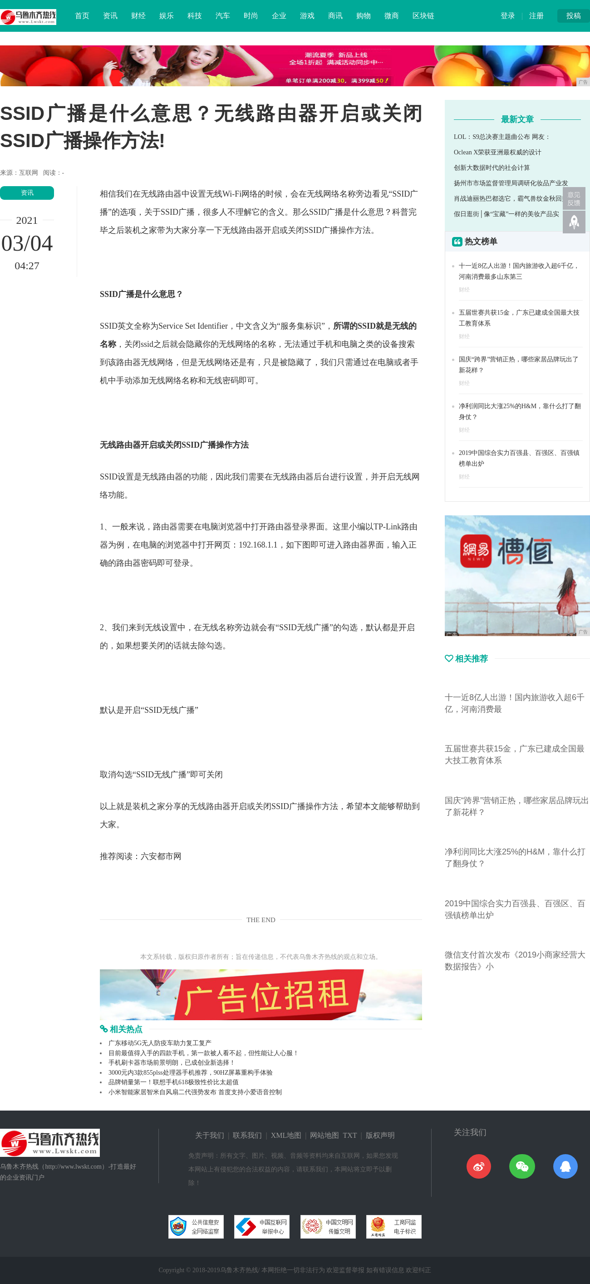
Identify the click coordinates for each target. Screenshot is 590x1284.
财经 (138, 16)
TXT (350, 1135)
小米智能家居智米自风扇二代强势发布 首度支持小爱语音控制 (195, 1092)
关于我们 (209, 1135)
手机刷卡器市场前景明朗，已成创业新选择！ (172, 1062)
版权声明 (380, 1135)
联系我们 (247, 1135)
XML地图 (286, 1135)
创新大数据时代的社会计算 (492, 167)
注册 (536, 16)
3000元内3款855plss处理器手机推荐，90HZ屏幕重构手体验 (190, 1072)
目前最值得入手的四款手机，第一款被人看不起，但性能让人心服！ (203, 1053)
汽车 (223, 16)
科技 (194, 16)
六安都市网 (161, 856)
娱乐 (166, 16)
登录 (508, 16)
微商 (391, 16)
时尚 (251, 16)
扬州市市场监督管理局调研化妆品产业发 (511, 183)
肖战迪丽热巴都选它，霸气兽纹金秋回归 (511, 198)
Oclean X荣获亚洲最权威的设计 (497, 152)
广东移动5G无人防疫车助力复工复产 (159, 1043)
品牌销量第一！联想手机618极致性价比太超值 (173, 1082)
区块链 (423, 16)
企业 (279, 16)
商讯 (335, 16)
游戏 (307, 16)
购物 (363, 16)
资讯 (110, 16)
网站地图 (324, 1135)
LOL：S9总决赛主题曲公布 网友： (502, 136)
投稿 (573, 16)
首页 (82, 16)
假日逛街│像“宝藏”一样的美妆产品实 (506, 214)
